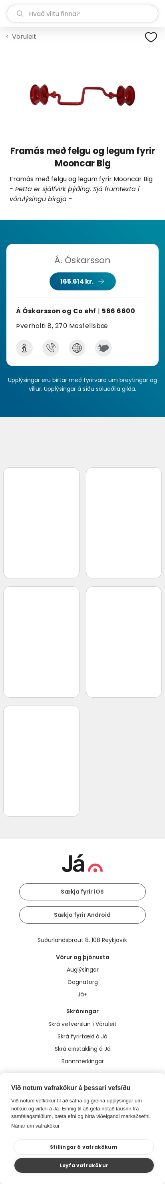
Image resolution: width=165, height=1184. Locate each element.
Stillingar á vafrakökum (83, 1147)
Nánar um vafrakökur (35, 1126)
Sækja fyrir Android (82, 915)
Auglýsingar (83, 970)
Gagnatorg (83, 982)
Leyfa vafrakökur (84, 1165)
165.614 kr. (76, 281)
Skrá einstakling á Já (83, 1049)
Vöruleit (24, 36)
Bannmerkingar (83, 1061)
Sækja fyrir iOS (82, 892)
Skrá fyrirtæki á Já (82, 1036)
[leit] (82, 13)
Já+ (82, 994)
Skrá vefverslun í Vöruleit (82, 1024)
